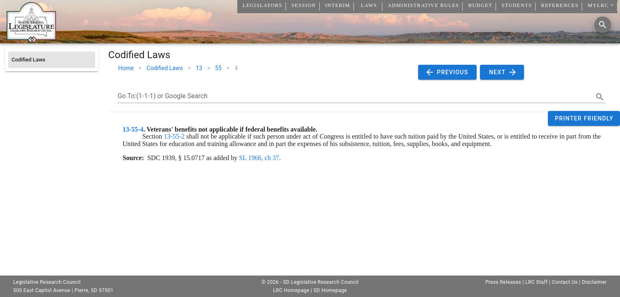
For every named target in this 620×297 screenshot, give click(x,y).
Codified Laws (165, 68)
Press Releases (503, 282)
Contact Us (565, 282)
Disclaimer (594, 282)
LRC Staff (536, 282)
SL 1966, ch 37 (259, 157)
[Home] (31, 40)
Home (126, 68)
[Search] (602, 24)
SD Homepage (330, 290)
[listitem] (51, 60)
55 (218, 68)
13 (199, 68)
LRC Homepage (291, 290)
